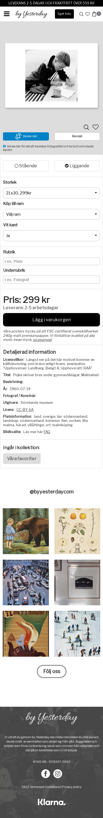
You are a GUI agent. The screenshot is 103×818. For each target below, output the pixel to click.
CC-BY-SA (25, 410)
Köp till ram (13, 203)
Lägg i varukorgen (51, 319)
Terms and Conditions (45, 787)
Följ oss (51, 671)
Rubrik (9, 252)
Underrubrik (14, 270)
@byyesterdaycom (52, 492)
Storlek (9, 182)
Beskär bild (26, 136)
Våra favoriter (22, 458)
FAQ (47, 432)
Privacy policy (72, 787)
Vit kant (10, 225)
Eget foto (64, 14)
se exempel (42, 340)
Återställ (77, 136)
